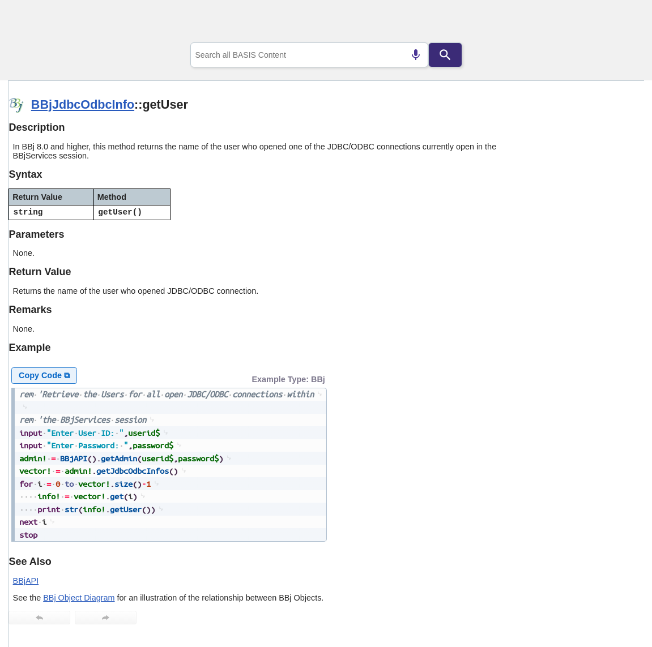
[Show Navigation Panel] (621, 23)
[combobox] (309, 54)
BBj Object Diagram (78, 597)
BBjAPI (26, 580)
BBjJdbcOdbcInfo (82, 104)
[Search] (445, 54)
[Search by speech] (415, 55)
